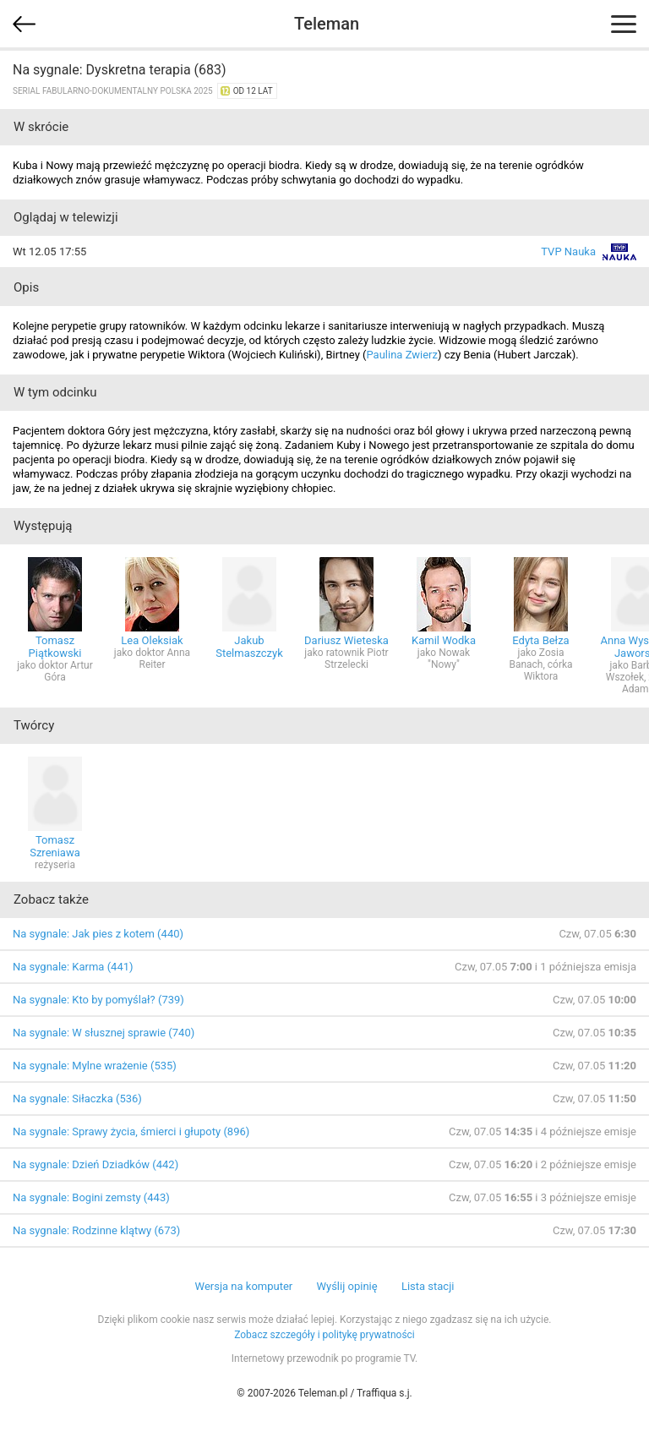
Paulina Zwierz (401, 354)
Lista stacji (428, 1286)
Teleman (326, 24)
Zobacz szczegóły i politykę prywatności (324, 1335)
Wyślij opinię (346, 1286)
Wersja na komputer (244, 1286)
